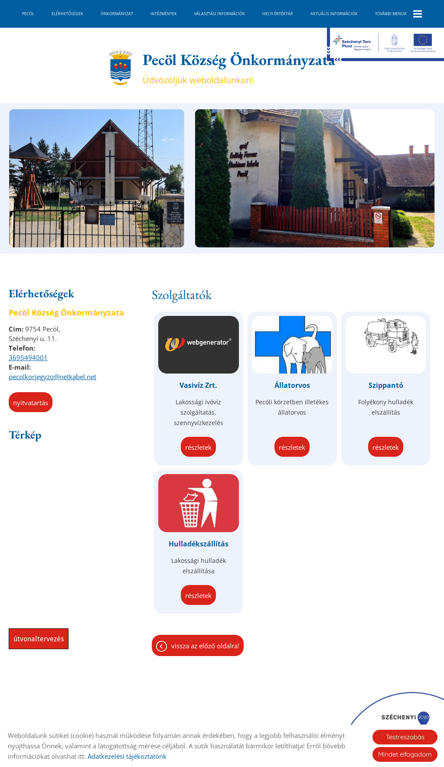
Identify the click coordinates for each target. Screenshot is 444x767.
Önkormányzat (117, 13)
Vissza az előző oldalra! (205, 645)
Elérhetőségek (67, 13)
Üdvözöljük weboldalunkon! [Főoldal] (239, 67)
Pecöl (28, 13)
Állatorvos (292, 385)
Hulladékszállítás (199, 544)
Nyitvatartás (30, 402)
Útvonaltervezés (38, 639)
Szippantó (386, 385)
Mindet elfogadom (405, 754)
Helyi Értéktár (277, 13)
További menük (398, 14)
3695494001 (28, 357)
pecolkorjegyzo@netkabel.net (52, 376)
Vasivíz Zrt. (198, 385)
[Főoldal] (120, 67)
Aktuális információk (334, 13)
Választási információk (219, 13)
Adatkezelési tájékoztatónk (127, 756)
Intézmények (163, 13)
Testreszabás (405, 737)
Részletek (198, 447)
